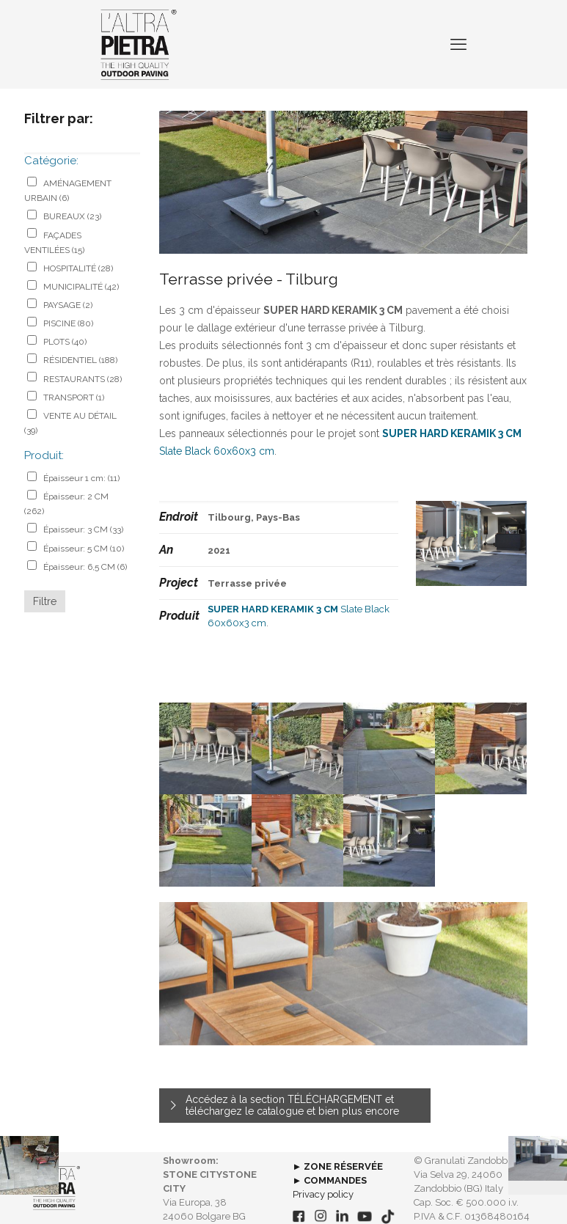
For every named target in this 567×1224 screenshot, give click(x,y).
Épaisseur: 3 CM (83, 529)
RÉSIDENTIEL (80, 360)
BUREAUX (72, 216)
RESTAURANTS (82, 379)
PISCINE (68, 323)
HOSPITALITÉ (78, 268)
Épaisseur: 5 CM (83, 548)
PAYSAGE (67, 305)
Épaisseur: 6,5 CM (85, 567)
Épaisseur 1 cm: (81, 478)
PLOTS (65, 342)
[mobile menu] (458, 44)
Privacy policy (323, 1194)
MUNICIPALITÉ (81, 287)
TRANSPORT (73, 397)
